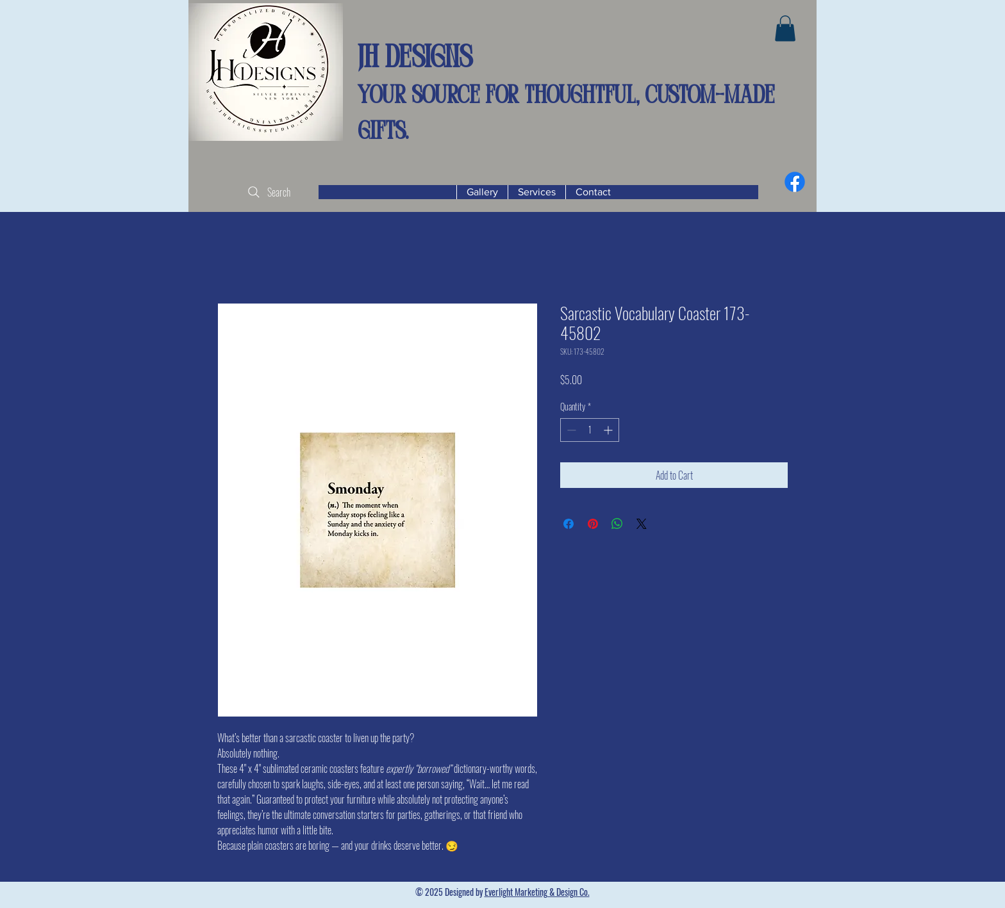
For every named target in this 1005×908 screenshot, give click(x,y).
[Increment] (609, 430)
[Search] (267, 192)
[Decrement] (570, 430)
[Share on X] (641, 523)
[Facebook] (794, 181)
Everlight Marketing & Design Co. (537, 891)
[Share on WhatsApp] (617, 523)
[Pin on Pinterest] (593, 523)
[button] (785, 28)
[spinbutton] (589, 430)
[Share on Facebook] (568, 523)
